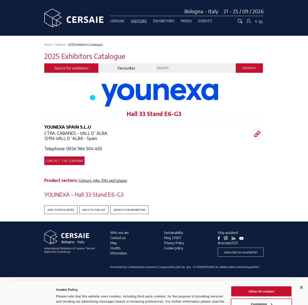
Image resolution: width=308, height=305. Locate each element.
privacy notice (67, 284)
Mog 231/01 (172, 238)
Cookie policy (173, 248)
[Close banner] (301, 265)
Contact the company (64, 161)
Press (186, 20)
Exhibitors (163, 20)
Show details (66, 296)
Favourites (126, 68)
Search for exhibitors (129, 209)
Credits (115, 248)
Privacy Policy (174, 243)
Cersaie (117, 20)
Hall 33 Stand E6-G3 (154, 113)
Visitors (139, 20)
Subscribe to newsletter (241, 252)
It (256, 21)
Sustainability (173, 233)
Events (205, 20)
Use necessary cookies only (261, 294)
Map (113, 243)
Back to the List (94, 209)
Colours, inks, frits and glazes (102, 180)
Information (118, 253)
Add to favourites (60, 209)
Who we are (119, 233)
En (261, 21)
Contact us (118, 238)
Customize (261, 282)
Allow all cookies (261, 269)
